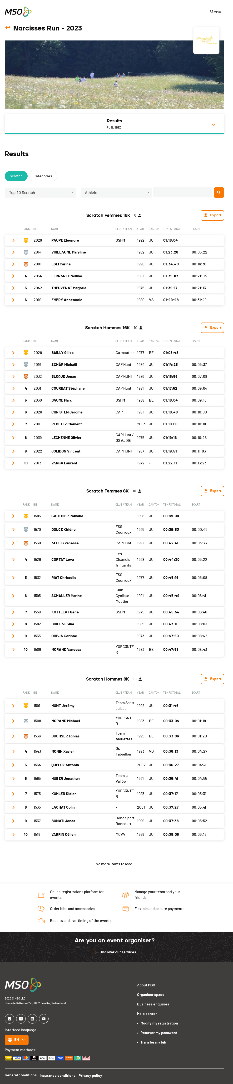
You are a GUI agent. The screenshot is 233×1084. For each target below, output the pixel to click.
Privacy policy (92, 1075)
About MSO (146, 985)
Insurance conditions (58, 1075)
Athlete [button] (91, 192)
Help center (147, 1014)
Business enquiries (153, 1004)
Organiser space (150, 995)
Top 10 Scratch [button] (22, 192)
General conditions (21, 1075)
